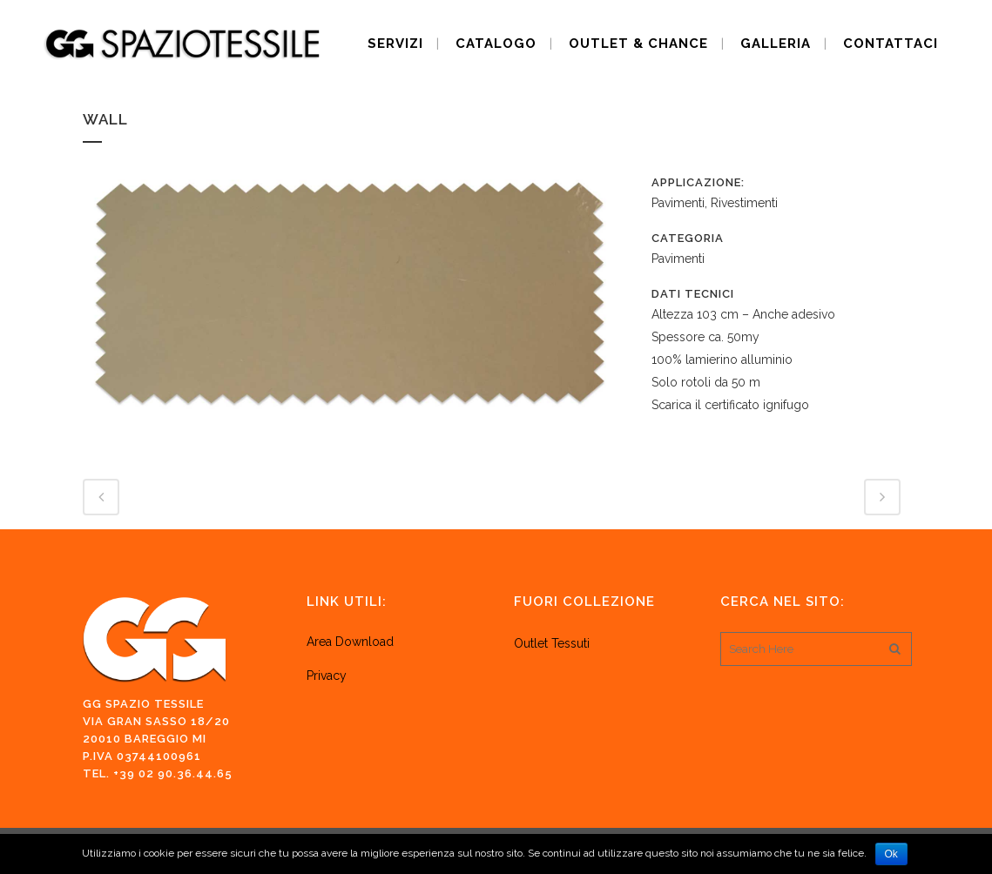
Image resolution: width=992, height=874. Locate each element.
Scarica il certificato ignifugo (730, 405)
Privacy (327, 675)
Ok (891, 854)
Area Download (350, 642)
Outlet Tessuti (553, 643)
